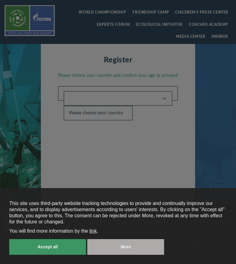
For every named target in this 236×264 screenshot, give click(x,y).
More (126, 246)
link (93, 231)
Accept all (47, 246)
